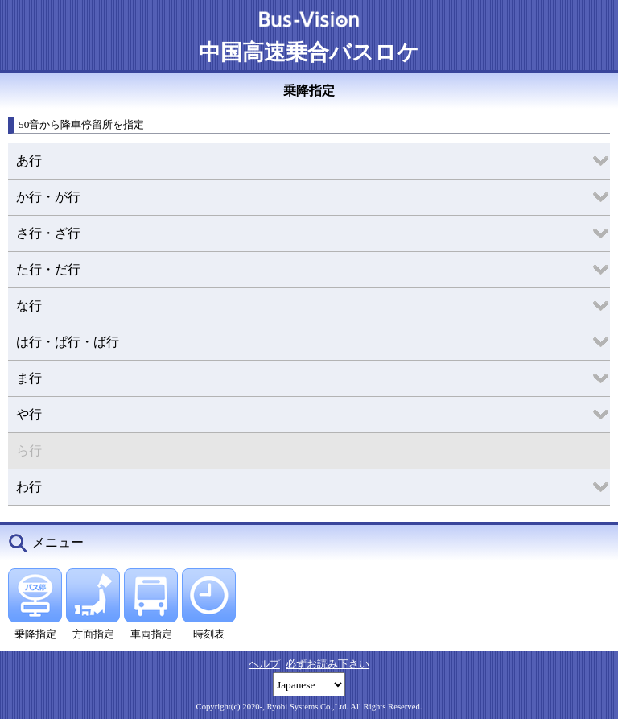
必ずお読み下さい (327, 664)
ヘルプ (264, 664)
